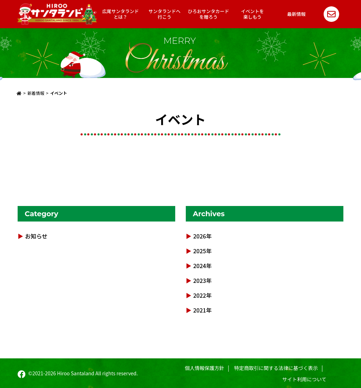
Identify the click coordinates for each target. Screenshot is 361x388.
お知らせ (36, 236)
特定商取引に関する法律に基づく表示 (276, 367)
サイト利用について (304, 379)
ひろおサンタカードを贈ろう (208, 14)
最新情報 (296, 14)
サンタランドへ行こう (164, 14)
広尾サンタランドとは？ (120, 14)
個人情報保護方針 (204, 367)
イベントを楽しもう (252, 14)
